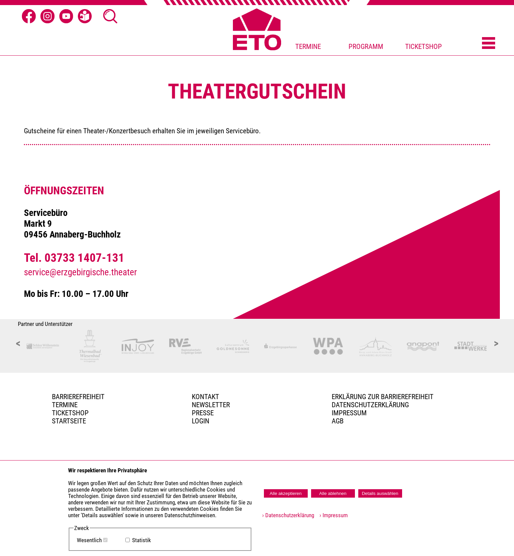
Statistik (141, 540)
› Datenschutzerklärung (288, 515)
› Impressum (331, 515)
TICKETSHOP (423, 47)
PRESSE (203, 413)
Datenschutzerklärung (370, 405)
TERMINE (308, 47)
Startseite (69, 421)
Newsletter (211, 405)
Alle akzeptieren (286, 493)
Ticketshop (70, 413)
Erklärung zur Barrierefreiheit (382, 397)
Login (200, 421)
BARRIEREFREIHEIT (78, 397)
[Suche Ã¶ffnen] (110, 16)
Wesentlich (89, 540)
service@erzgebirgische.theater (80, 272)
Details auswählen (380, 493)
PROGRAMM (366, 47)
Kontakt (205, 397)
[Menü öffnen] (488, 43)
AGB (337, 421)
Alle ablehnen (332, 493)
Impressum (349, 413)
